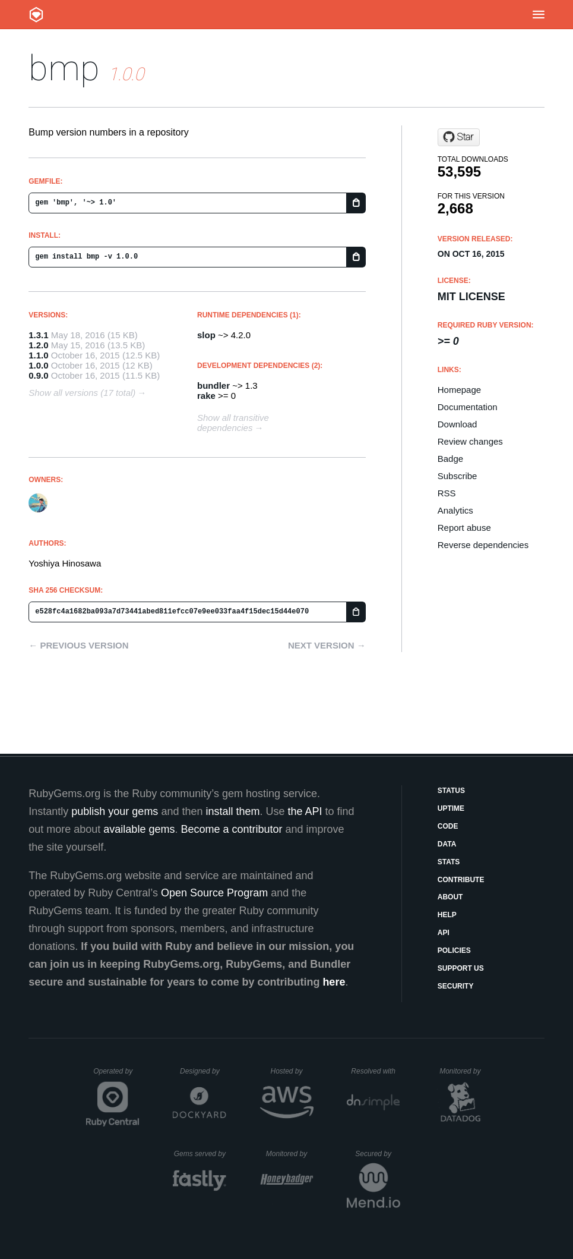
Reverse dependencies (483, 545)
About (450, 897)
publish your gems (114, 811)
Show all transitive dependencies (233, 423)
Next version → (327, 645)
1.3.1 (38, 335)
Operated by (116, 1075)
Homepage (459, 390)
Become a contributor (231, 829)
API (443, 932)
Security (456, 986)
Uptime (451, 808)
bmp (64, 68)
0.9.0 (38, 375)
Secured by (377, 1154)
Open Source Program (214, 893)
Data (447, 844)
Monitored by (463, 1071)
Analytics (455, 510)
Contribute (461, 880)
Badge (450, 459)
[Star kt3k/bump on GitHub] (459, 137)
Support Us (461, 968)
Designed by (203, 1071)
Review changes (470, 441)
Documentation (468, 407)
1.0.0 (38, 365)
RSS (447, 493)
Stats (449, 862)
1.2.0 (38, 345)
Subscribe (457, 476)
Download (457, 424)
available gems (139, 829)
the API (305, 811)
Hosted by (291, 1071)
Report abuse (464, 528)
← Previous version (78, 645)
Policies (454, 950)
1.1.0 (38, 355)
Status (451, 790)
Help (447, 915)
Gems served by (200, 1154)
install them (232, 811)
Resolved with (375, 1071)
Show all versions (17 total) (82, 393)
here (333, 982)
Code (448, 826)
